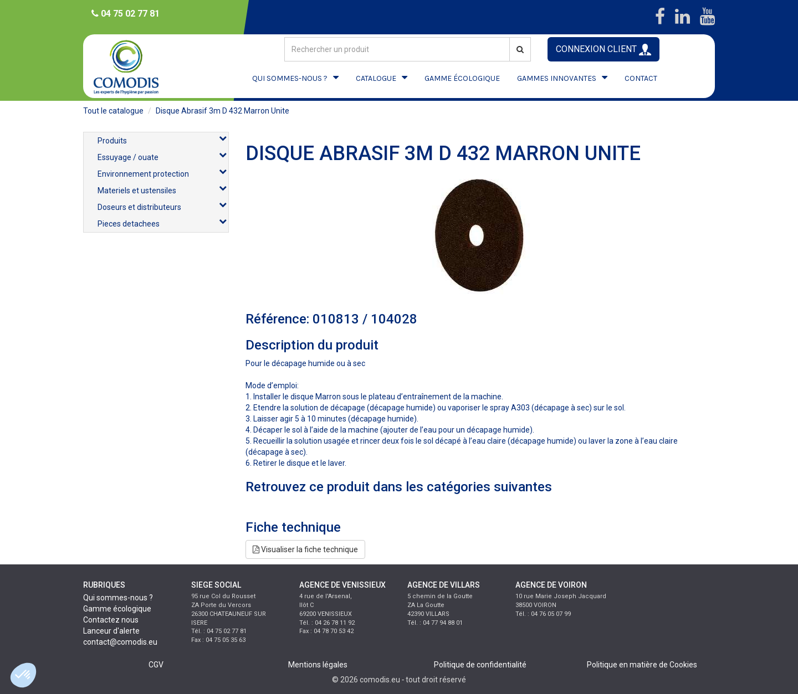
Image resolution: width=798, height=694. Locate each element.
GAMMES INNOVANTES (556, 78)
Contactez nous (111, 619)
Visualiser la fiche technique (305, 549)
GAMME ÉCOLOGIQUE (462, 78)
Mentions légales (317, 664)
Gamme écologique (117, 608)
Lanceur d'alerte (111, 630)
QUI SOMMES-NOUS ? (290, 78)
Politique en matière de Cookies (642, 664)
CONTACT (641, 78)
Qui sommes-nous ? (118, 597)
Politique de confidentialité (480, 664)
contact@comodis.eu (120, 642)
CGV (156, 664)
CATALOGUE (376, 78)
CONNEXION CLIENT (603, 49)
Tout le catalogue (113, 110)
